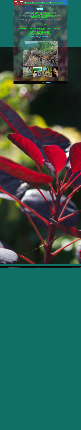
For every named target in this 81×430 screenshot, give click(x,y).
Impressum (48, 82)
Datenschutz (42, 82)
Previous (21, 72)
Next (59, 72)
